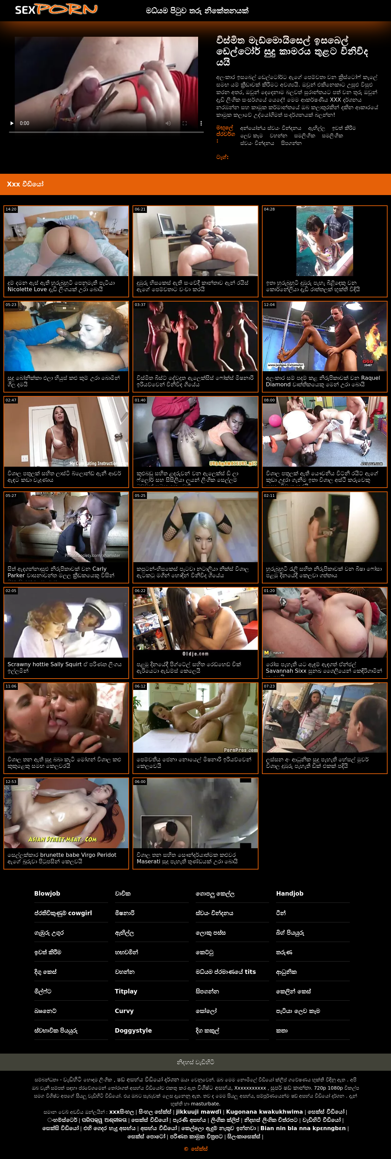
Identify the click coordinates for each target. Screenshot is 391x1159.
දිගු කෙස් (45, 971)
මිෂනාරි (124, 913)
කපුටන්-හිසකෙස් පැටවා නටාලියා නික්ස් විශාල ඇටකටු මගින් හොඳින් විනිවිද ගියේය (193, 572)
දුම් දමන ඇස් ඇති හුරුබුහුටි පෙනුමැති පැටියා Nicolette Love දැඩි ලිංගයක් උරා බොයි (61, 286)
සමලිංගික (308, 135)
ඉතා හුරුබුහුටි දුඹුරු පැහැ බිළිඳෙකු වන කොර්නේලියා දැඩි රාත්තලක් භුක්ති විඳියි (313, 286)
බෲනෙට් (45, 1011)
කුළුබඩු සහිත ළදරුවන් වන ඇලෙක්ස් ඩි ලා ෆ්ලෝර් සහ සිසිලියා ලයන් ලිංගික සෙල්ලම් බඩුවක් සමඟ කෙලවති (187, 480)
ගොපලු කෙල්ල (215, 893)
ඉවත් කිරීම (350, 128)
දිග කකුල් (207, 1030)
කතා (282, 1030)
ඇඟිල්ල (321, 128)
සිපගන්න (294, 143)
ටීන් (281, 913)
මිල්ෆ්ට (42, 991)
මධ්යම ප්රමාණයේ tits (226, 971)
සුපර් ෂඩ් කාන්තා (291, 1087)
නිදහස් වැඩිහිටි (195, 1062)
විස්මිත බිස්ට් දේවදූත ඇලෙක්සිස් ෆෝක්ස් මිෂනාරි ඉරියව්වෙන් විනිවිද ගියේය (195, 381)
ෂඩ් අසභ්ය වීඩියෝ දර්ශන (148, 1079)
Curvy (124, 1011)
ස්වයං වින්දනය (258, 143)
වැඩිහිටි (72, 1079)
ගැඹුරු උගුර (49, 932)
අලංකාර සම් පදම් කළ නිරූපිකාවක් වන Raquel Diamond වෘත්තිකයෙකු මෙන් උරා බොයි (323, 381)
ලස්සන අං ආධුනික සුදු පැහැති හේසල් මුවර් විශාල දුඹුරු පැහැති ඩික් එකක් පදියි (317, 762)
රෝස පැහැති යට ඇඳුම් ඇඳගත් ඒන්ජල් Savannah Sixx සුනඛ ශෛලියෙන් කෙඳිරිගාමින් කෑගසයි (324, 671)
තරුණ (284, 952)
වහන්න (280, 135)
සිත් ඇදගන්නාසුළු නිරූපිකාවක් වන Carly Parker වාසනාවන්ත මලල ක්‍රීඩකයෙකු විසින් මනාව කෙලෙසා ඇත (61, 575)
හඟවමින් (126, 952)
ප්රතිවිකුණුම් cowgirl (63, 913)
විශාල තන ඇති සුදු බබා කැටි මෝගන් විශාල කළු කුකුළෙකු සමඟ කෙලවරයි (64, 762)
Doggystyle (133, 1030)
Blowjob (47, 893)
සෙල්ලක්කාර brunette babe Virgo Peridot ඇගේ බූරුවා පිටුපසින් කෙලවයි (62, 858)
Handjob (289, 893)
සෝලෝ (206, 1011)
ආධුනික (286, 971)
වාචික (122, 893)
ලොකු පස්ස (211, 932)
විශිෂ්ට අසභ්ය (214, 1087)
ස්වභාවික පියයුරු (56, 1030)
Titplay (126, 991)
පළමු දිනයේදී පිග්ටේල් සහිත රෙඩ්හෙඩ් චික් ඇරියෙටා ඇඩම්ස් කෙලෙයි (189, 667)
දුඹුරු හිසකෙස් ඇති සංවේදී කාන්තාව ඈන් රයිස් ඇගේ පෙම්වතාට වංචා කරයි (193, 286)
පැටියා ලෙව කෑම (298, 1011)
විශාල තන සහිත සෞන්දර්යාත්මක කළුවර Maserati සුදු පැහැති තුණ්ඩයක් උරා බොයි (187, 858)
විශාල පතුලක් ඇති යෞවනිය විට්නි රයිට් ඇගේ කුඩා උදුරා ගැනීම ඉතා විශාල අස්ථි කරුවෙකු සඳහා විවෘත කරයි (322, 480)
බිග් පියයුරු (290, 932)
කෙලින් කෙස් (293, 991)
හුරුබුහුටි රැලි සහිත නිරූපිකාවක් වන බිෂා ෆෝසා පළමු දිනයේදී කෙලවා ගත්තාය (324, 572)
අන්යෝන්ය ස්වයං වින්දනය (273, 128)
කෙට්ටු (204, 952)
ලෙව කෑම (252, 135)
